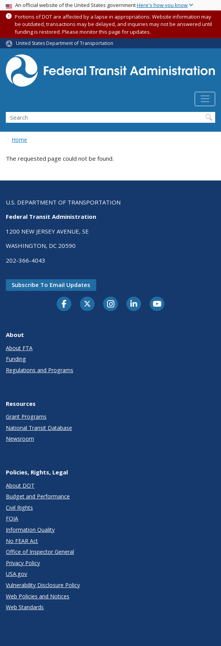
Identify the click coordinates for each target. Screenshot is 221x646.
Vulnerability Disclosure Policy (43, 585)
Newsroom (20, 438)
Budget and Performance (38, 496)
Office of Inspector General (40, 551)
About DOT (20, 485)
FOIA (12, 518)
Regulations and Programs (39, 370)
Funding (16, 359)
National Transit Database (39, 427)
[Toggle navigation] (205, 99)
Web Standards (25, 607)
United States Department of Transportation (64, 43)
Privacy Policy (23, 563)
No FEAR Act (22, 541)
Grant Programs (26, 416)
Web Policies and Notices (37, 596)
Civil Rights (19, 507)
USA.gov (16, 573)
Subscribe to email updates (51, 285)
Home (19, 139)
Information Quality (30, 529)
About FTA (19, 348)
